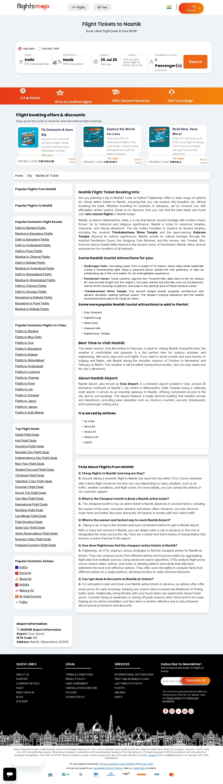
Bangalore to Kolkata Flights (33, 297)
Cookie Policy (75, 696)
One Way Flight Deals (29, 498)
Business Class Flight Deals (33, 539)
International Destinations (134, 674)
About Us (22, 674)
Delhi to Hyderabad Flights (33, 245)
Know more (72, 160)
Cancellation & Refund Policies (108, 768)
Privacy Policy (75, 679)
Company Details (28, 683)
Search (195, 62)
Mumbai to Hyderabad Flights (34, 268)
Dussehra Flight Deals (29, 446)
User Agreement (127, 764)
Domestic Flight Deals (29, 487)
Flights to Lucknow (27, 371)
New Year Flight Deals (29, 463)
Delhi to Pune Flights (28, 251)
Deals (118, 696)
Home (19, 175)
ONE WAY (26, 48)
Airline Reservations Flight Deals (36, 533)
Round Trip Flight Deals (30, 492)
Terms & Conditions (79, 674)
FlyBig (21, 602)
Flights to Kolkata (26, 354)
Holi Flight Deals (25, 440)
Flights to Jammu (26, 406)
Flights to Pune (25, 383)
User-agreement (76, 683)
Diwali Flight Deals (27, 434)
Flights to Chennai (27, 377)
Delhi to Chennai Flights (30, 285)
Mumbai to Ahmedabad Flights (35, 280)
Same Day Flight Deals (30, 527)
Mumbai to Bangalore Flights (34, 233)
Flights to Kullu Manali (29, 412)
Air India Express (28, 596)
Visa (102, 7)
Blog (19, 696)
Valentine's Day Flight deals (33, 481)
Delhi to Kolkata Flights (30, 262)
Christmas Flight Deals (29, 475)
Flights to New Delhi (28, 337)
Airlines (120, 692)
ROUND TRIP (48, 48)
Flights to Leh (24, 389)
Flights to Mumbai (26, 331)
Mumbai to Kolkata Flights (32, 309)
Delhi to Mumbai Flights (30, 228)
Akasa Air (23, 579)
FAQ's (19, 687)
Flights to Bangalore (28, 348)
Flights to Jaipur (25, 401)
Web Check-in (25, 692)
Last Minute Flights (129, 683)
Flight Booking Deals (29, 522)
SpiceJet (23, 573)
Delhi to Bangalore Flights (32, 239)
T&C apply (112, 158)
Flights (78, 7)
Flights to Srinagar (27, 395)
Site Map (22, 701)
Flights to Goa (24, 342)
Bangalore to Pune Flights (32, 303)
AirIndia (22, 584)
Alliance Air (24, 590)
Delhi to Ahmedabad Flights (33, 274)
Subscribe (195, 680)
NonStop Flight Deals (29, 510)
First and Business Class (132, 679)
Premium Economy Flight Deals (35, 545)
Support (22, 679)
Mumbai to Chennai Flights (32, 256)
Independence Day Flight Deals (36, 458)
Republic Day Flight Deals (32, 452)
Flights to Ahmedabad (29, 360)
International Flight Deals (31, 504)
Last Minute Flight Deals (30, 516)
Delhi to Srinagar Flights (31, 291)
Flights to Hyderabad (29, 366)
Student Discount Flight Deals (34, 469)
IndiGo (21, 567)
